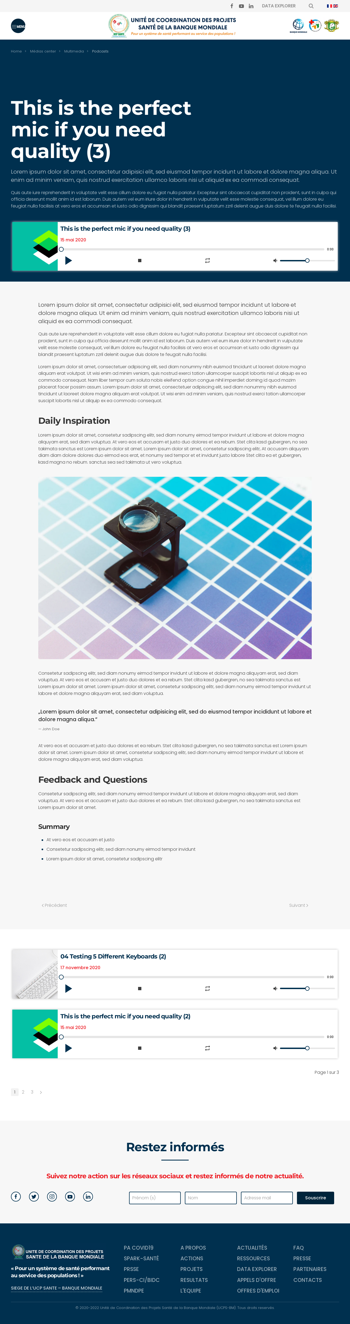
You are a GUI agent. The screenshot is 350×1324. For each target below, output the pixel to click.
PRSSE (131, 1269)
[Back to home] (175, 25)
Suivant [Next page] (298, 905)
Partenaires (309, 1269)
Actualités (252, 1248)
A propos (193, 1248)
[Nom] (211, 1198)
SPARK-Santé (141, 1258)
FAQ (298, 1248)
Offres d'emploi (258, 1290)
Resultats (194, 1280)
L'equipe (190, 1290)
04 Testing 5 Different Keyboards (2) (113, 956)
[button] (18, 25)
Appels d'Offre (256, 1280)
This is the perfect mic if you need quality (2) (125, 1016)
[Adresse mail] (267, 1198)
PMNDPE (134, 1290)
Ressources (253, 1258)
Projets (191, 1269)
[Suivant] (41, 1092)
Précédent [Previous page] (54, 905)
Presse (302, 1258)
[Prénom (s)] (155, 1198)
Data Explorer (257, 1269)
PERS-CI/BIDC (142, 1280)
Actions (191, 1258)
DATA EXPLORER (279, 6)
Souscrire (315, 1198)
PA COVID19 (138, 1248)
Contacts (307, 1280)
